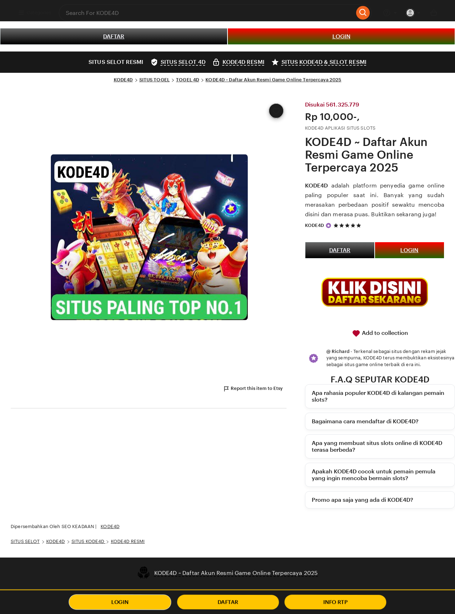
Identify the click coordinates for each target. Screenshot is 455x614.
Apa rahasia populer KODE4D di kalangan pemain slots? (378, 396)
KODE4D (123, 79)
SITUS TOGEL (154, 79)
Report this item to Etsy (253, 389)
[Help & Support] (390, 12)
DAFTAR (113, 36)
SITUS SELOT (25, 541)
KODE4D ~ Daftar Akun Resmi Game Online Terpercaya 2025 (273, 79)
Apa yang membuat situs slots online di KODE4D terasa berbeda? (377, 446)
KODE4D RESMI (128, 541)
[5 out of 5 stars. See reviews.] (348, 225)
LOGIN (341, 36)
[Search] (363, 12)
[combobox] (206, 12)
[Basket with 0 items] (433, 12)
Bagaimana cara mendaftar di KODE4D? (365, 421)
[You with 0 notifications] (413, 12)
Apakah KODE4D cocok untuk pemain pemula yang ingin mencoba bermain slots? (373, 475)
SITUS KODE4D (88, 541)
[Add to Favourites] (276, 110)
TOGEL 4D (187, 79)
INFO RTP (335, 602)
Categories (34, 13)
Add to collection (380, 333)
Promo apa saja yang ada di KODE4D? (362, 499)
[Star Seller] (328, 225)
